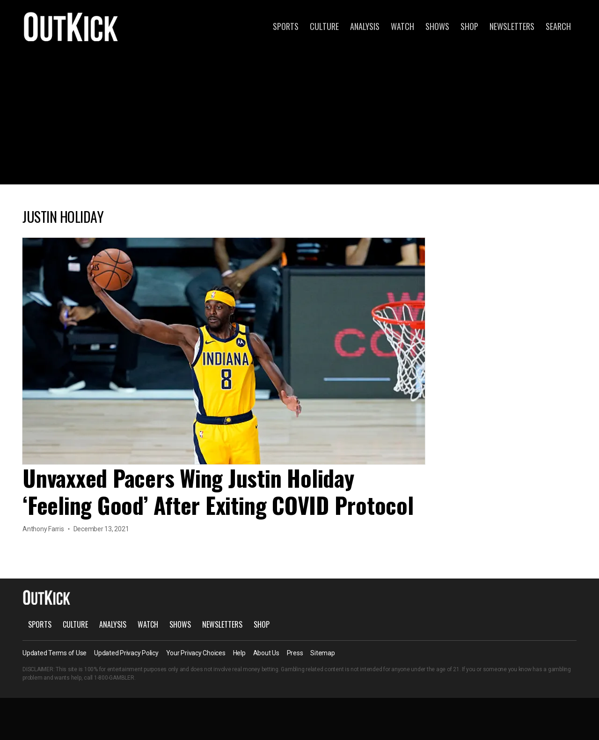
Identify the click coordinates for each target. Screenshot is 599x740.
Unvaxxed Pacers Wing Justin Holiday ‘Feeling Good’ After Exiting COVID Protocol (218, 491)
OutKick (71, 26)
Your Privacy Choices (196, 653)
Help (239, 653)
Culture (324, 26)
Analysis (365, 26)
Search (558, 26)
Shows (437, 26)
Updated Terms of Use (54, 653)
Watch (402, 26)
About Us (266, 653)
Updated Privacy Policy (126, 653)
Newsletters (511, 26)
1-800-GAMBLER (114, 677)
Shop (469, 26)
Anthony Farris (43, 529)
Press (295, 653)
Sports (286, 26)
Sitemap (322, 653)
